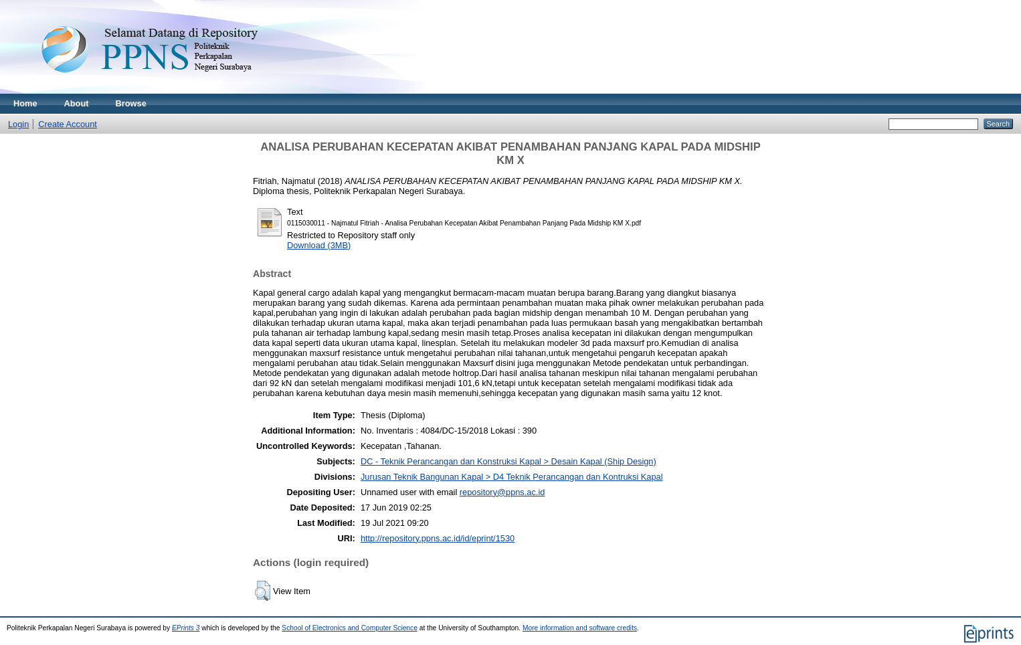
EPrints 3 (186, 628)
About (76, 103)
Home (25, 103)
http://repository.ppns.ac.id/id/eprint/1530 (438, 538)
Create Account (67, 124)
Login (18, 124)
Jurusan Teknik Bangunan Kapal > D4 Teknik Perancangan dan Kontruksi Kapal (512, 477)
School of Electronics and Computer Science (349, 628)
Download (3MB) (319, 245)
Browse (131, 103)
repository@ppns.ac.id (502, 492)
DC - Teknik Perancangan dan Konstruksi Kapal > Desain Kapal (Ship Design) (508, 461)
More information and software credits (580, 628)
